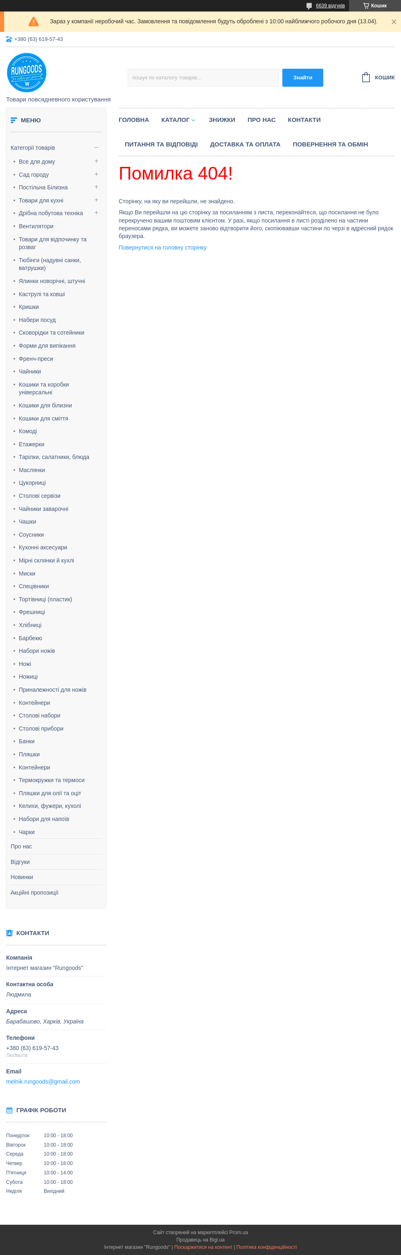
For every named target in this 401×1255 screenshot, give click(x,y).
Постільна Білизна (43, 187)
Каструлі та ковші (42, 294)
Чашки (27, 521)
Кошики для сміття (43, 418)
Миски (27, 573)
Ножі (25, 664)
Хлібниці (30, 625)
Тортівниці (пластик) (45, 599)
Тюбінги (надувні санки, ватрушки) (50, 264)
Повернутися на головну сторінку (163, 247)
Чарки (27, 832)
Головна (134, 120)
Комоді (28, 431)
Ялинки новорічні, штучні (52, 281)
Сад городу (34, 174)
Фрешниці (32, 612)
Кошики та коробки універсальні (44, 388)
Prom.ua (239, 1232)
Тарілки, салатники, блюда (54, 457)
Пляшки (29, 754)
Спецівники (34, 586)
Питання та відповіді (161, 144)
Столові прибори (41, 728)
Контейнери (34, 702)
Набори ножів (37, 651)
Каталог (175, 120)
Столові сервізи (40, 496)
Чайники (30, 371)
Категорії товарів (33, 147)
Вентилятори (36, 226)
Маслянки (32, 470)
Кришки (29, 307)
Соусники (31, 534)
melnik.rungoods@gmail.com (43, 1081)
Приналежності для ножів (52, 689)
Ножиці (28, 676)
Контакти (304, 120)
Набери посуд (37, 320)
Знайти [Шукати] (303, 77)
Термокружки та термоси (52, 780)
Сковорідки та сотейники (51, 332)
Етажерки (31, 444)
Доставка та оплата (245, 144)
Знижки (222, 120)
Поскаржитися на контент (203, 1247)
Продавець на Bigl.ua (200, 1240)
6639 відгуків (330, 6)
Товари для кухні (41, 200)
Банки (27, 741)
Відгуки (20, 862)
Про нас (21, 846)
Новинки (22, 877)
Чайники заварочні (43, 509)
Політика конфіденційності (267, 1247)
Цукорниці (32, 482)
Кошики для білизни (45, 405)
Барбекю (30, 638)
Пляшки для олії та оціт (50, 793)
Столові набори (39, 715)
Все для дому (37, 161)
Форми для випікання (47, 345)
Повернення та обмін (330, 144)
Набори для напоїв (44, 819)
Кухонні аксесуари (43, 547)
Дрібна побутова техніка (51, 213)
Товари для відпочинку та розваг (52, 243)
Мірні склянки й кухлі (46, 560)
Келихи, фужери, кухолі (50, 806)
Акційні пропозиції (35, 892)
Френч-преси (36, 358)
